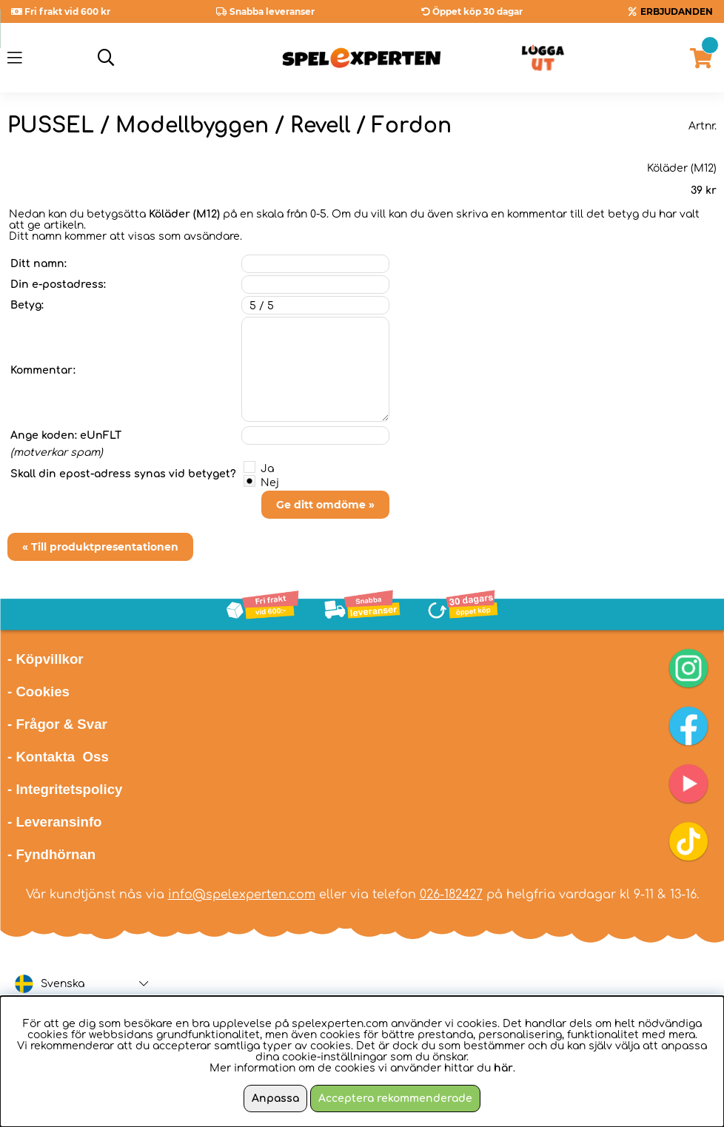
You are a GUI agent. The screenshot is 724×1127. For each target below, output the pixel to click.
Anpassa (275, 1098)
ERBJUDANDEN (676, 11)
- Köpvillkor (45, 659)
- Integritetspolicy (65, 789)
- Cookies (38, 691)
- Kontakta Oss (58, 756)
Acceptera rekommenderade (395, 1098)
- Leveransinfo (54, 822)
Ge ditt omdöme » (325, 504)
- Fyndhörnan (51, 854)
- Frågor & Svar (57, 724)
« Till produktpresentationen (100, 547)
